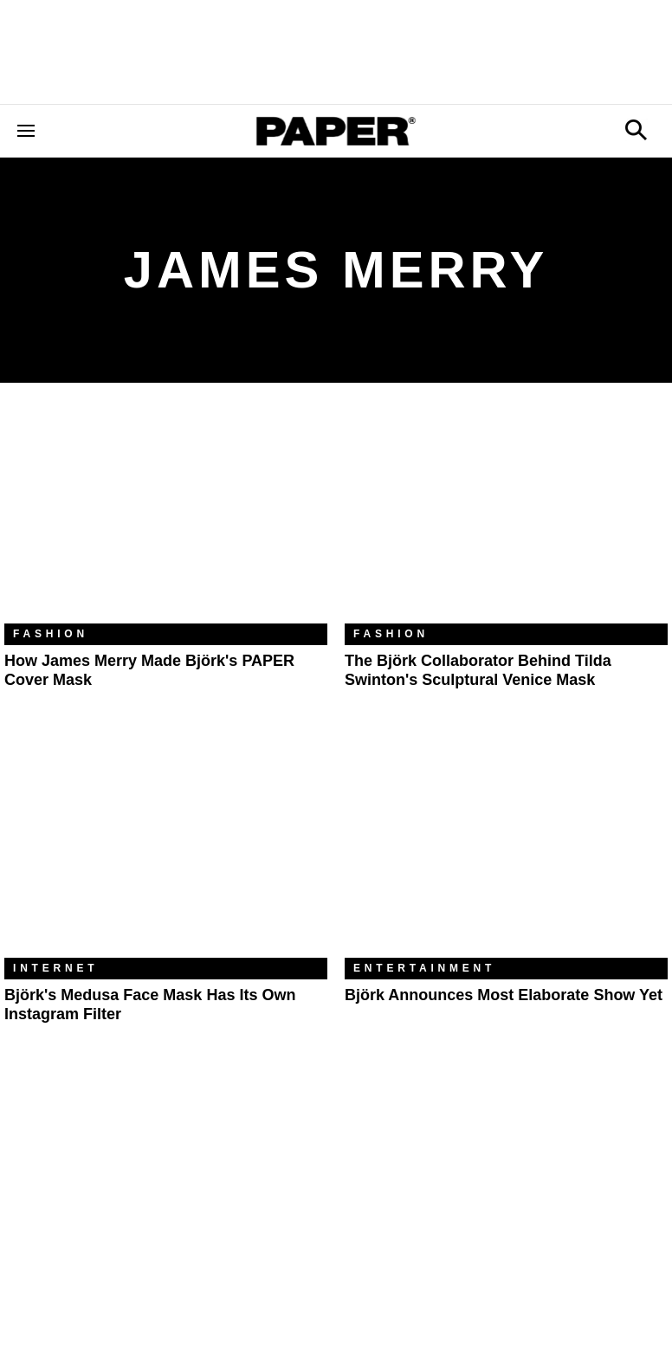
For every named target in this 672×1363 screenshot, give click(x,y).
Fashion (50, 634)
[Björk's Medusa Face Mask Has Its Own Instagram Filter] (165, 851)
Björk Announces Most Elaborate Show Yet (503, 995)
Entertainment (424, 968)
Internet (55, 968)
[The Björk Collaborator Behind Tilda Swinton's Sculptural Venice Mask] (506, 516)
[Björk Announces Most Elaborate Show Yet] (506, 851)
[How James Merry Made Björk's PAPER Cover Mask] (165, 516)
